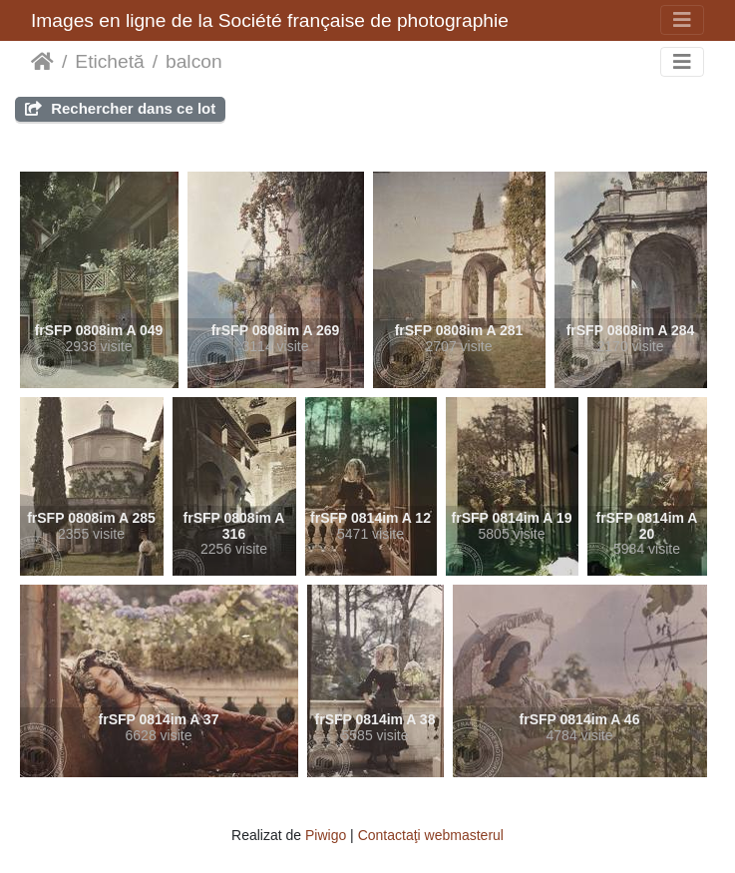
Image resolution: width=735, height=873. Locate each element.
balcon (194, 61)
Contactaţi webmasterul (431, 835)
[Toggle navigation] (682, 20)
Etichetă (109, 61)
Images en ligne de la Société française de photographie (270, 20)
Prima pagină (42, 62)
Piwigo (325, 835)
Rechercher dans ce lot (120, 108)
